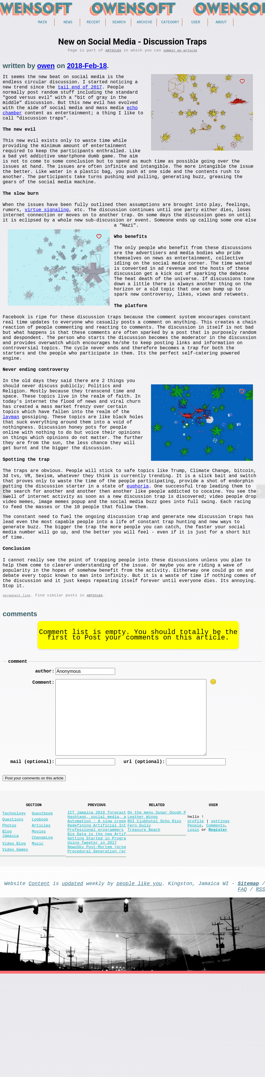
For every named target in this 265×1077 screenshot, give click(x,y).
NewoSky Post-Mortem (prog (96, 945)
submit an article (180, 52)
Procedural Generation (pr (96, 950)
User (195, 22)
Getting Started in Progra (96, 934)
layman (162, 482)
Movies (39, 924)
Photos (9, 917)
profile (195, 912)
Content (39, 984)
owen (46, 68)
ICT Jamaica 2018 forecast (96, 901)
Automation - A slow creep (96, 912)
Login (193, 923)
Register (217, 923)
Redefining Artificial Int (96, 918)
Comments (215, 918)
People (194, 918)
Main (42, 22)
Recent (93, 22)
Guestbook (42, 902)
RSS (260, 991)
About (221, 22)
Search (119, 22)
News (67, 22)
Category (170, 22)
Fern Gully (139, 918)
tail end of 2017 (80, 92)
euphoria (138, 551)
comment (17, 747)
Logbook (40, 909)
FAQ (242, 991)
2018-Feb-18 (87, 68)
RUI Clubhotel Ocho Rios (154, 912)
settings (220, 912)
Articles (113, 52)
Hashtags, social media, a (96, 907)
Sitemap (248, 984)
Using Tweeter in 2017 (92, 940)
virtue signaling (158, 224)
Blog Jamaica (10, 926)
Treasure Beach (143, 923)
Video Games (15, 945)
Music (38, 938)
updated (72, 984)
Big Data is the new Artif (96, 929)
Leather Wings (142, 907)
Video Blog (14, 938)
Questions (12, 909)
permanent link (16, 680)
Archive (144, 22)
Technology (14, 902)
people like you (139, 984)
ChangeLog (42, 931)
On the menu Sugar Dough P (156, 901)
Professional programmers (95, 923)
